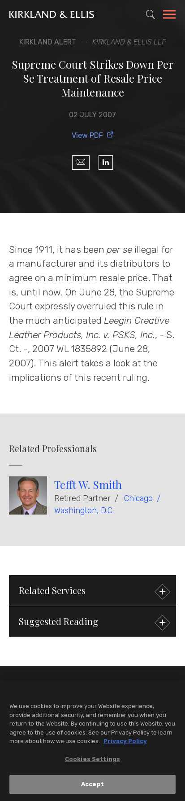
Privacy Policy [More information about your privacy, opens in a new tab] (125, 742)
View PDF (93, 135)
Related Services (93, 591)
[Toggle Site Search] (150, 14)
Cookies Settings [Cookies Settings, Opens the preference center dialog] (92, 760)
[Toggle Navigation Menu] (169, 15)
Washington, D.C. (84, 510)
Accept (92, 785)
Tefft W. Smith (88, 484)
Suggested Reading (93, 622)
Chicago (138, 498)
